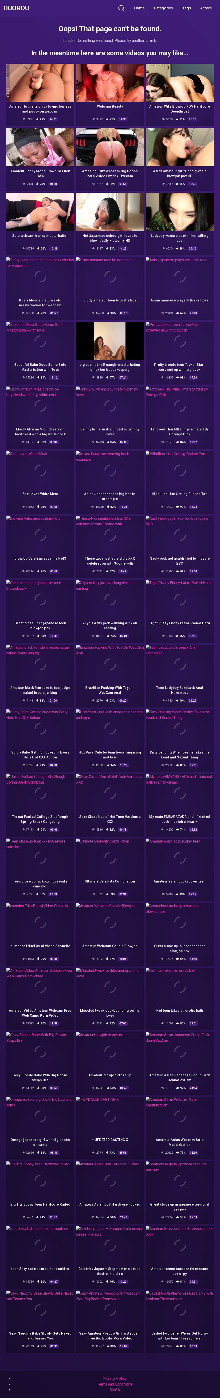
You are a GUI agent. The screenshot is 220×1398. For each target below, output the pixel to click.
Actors (206, 8)
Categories (163, 8)
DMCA (115, 1390)
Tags (186, 8)
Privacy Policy (114, 1378)
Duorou (16, 8)
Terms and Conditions (114, 1384)
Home (139, 8)
